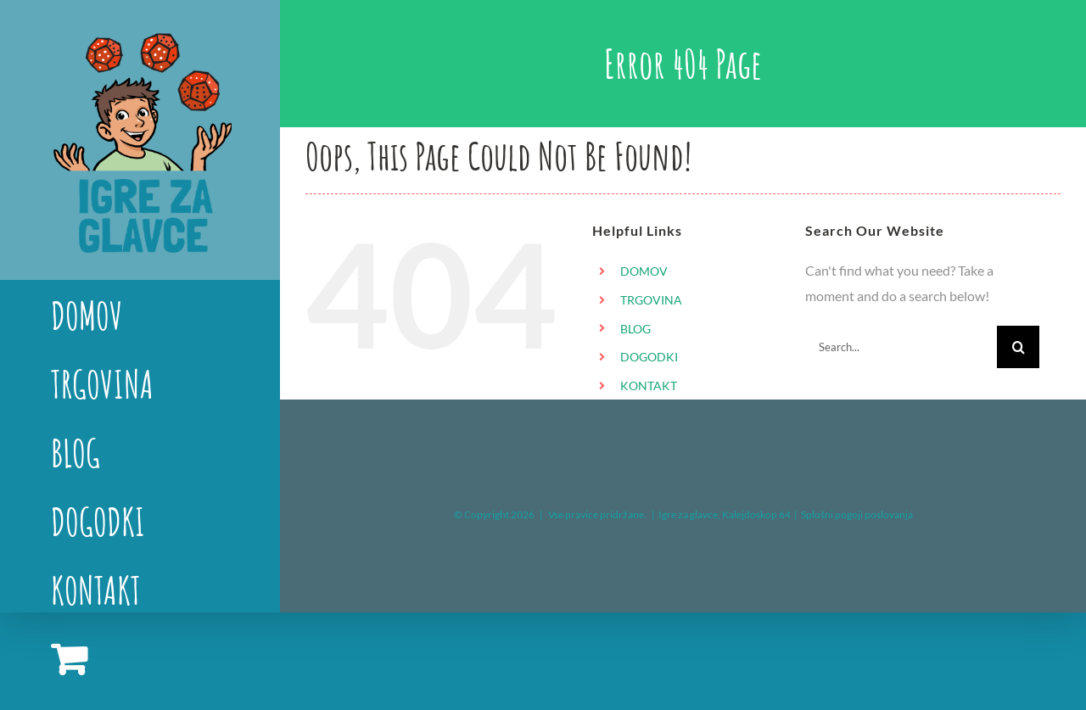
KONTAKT (648, 385)
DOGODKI (649, 356)
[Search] (1018, 347)
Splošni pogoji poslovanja (857, 514)
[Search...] (901, 347)
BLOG (635, 328)
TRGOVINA (651, 300)
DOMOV (644, 271)
